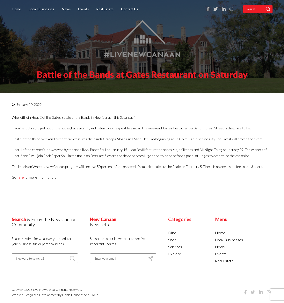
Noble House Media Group (80, 295)
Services (175, 246)
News (66, 9)
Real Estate (105, 9)
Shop (172, 239)
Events (83, 9)
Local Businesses (41, 9)
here (20, 177)
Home (16, 9)
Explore (174, 253)
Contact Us (129, 9)
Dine (172, 232)
